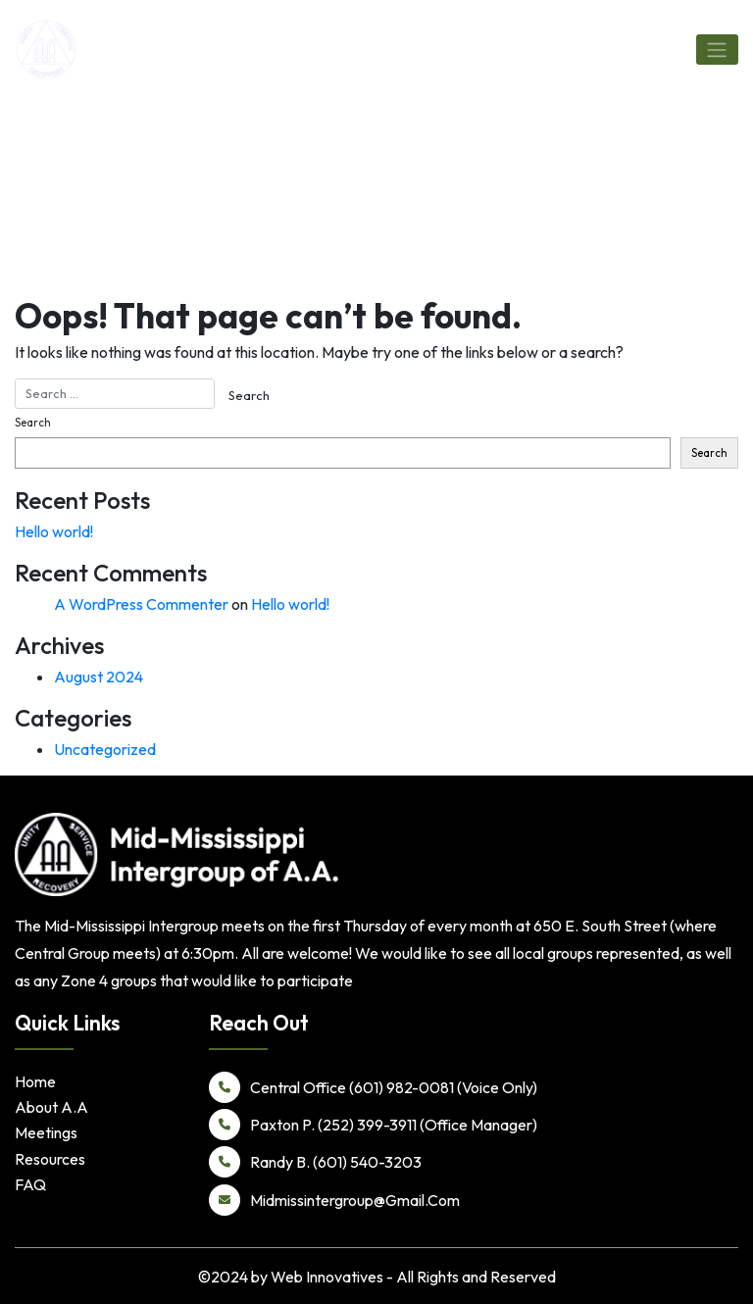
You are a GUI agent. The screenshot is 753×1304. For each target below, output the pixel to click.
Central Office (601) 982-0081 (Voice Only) (373, 1087)
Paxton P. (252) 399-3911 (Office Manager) (373, 1124)
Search (33, 422)
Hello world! (54, 531)
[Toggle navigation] (717, 49)
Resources (50, 1159)
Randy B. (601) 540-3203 (315, 1162)
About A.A (51, 1107)
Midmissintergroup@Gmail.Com (334, 1200)
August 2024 (98, 676)
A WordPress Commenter (141, 604)
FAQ (30, 1184)
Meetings (46, 1132)
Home (35, 1081)
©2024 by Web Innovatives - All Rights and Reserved (377, 1276)
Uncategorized (105, 749)
